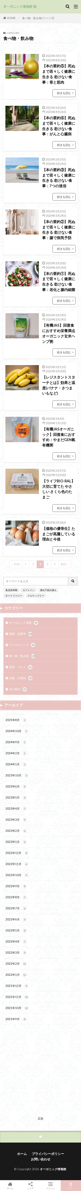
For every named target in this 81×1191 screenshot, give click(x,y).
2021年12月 (17, 986)
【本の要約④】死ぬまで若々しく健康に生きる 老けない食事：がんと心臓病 (58, 126)
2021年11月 (17, 997)
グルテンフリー (35, 595)
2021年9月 (16, 1019)
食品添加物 (11, 590)
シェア (30, 1185)
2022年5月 (16, 930)
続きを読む (64, 93)
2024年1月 (16, 764)
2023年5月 (16, 798)
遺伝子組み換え (48, 590)
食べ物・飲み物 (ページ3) (38, 18)
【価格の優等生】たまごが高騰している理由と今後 (58, 534)
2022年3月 (16, 953)
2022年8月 (16, 897)
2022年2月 (16, 964)
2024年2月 (16, 753)
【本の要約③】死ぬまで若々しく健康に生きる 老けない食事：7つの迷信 (58, 178)
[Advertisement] (40, 1074)
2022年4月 (16, 942)
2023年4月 (16, 809)
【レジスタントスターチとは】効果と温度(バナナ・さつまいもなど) (58, 385)
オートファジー (13, 595)
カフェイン (29, 590)
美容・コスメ (20, 667)
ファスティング (22, 645)
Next (64, 564)
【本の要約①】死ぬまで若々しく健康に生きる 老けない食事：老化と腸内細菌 (58, 281)
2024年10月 (17, 731)
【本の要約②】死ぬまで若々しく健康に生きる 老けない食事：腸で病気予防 (58, 230)
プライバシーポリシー (48, 1154)
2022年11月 (17, 864)
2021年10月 (17, 1008)
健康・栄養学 (20, 634)
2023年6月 (16, 786)
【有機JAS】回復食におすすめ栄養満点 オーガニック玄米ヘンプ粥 (58, 333)
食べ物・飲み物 (22, 656)
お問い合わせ (40, 1159)
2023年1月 (16, 842)
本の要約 (18, 689)
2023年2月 (16, 831)
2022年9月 (16, 886)
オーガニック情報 (23, 623)
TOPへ (71, 1185)
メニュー (51, 1185)
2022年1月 (16, 975)
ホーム (22, 1154)
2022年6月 (16, 919)
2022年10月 (17, 875)
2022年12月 (17, 853)
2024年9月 (16, 742)
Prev (17, 564)
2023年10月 (17, 775)
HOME (11, 18)
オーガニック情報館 (53, 1169)
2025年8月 (16, 720)
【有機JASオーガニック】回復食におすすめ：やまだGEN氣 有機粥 (58, 437)
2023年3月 (16, 820)
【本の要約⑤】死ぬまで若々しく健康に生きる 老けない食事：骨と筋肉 (58, 74)
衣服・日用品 (20, 678)
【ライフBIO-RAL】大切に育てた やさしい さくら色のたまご (58, 489)
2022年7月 (16, 908)
